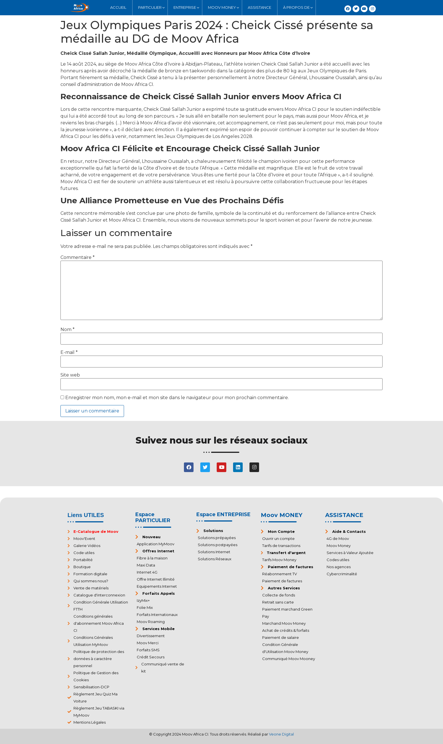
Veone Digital (281, 734)
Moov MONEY (281, 515)
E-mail (69, 352)
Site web (70, 375)
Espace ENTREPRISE (223, 514)
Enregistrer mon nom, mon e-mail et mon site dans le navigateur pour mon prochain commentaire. (177, 397)
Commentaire (77, 257)
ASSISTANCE (344, 515)
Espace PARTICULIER (152, 517)
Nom (67, 329)
